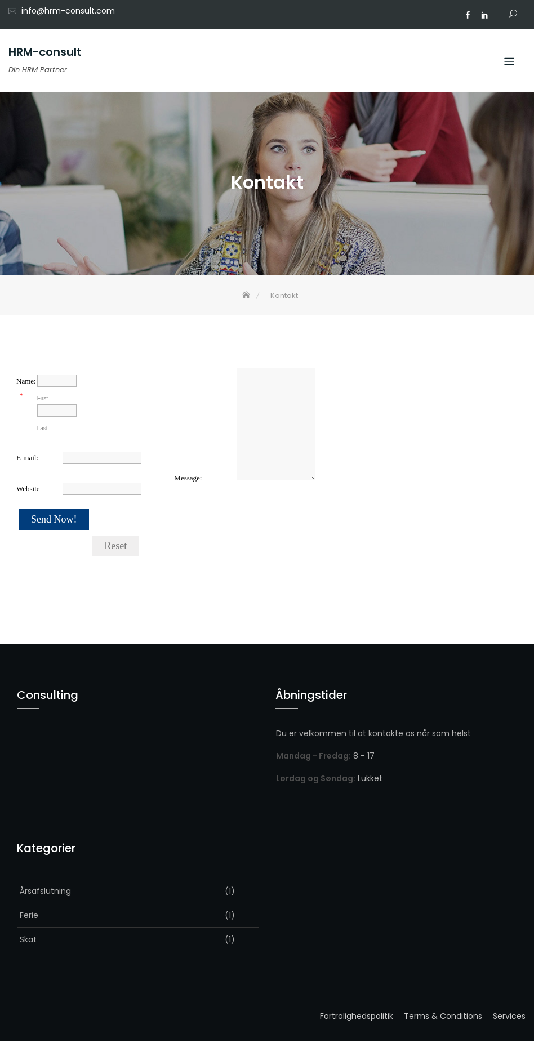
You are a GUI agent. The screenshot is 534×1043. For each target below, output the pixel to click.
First (42, 401)
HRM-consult (45, 52)
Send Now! (54, 521)
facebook (467, 15)
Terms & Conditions (443, 1018)
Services (509, 1018)
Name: (26, 382)
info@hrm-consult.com (68, 10)
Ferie (29, 917)
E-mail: (27, 460)
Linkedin (484, 15)
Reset (115, 548)
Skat (28, 941)
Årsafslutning (45, 893)
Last (42, 430)
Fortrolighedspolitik (356, 1018)
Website (28, 491)
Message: (188, 479)
